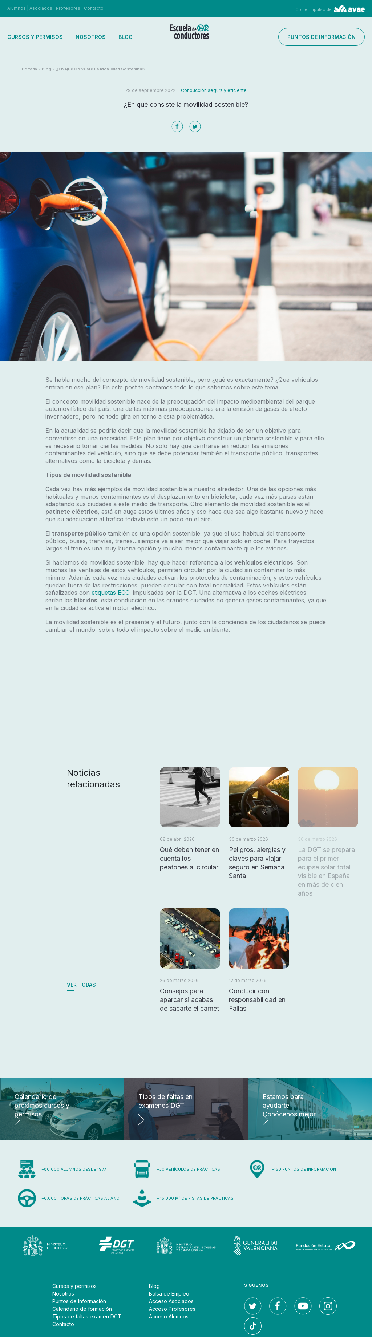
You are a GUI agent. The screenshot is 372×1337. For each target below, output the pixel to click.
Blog (125, 37)
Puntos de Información (79, 1301)
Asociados (40, 8)
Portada (29, 69)
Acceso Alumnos (169, 1316)
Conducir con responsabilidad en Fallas (257, 999)
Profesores (68, 8)
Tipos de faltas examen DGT (86, 1316)
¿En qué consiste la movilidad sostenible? (100, 69)
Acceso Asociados (171, 1301)
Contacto (94, 8)
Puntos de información (321, 37)
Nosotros (91, 37)
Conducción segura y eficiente (214, 90)
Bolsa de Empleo (169, 1293)
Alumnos (16, 8)
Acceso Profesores (172, 1309)
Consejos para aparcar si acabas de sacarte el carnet (189, 999)
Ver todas (81, 985)
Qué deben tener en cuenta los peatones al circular (189, 858)
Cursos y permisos (35, 37)
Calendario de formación (82, 1309)
